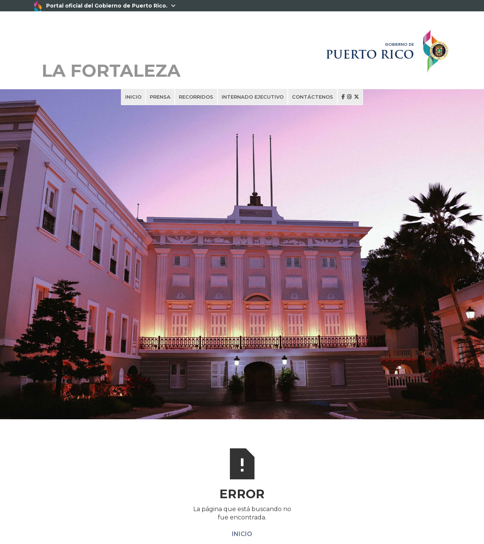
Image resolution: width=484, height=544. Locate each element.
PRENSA (160, 97)
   (350, 96)
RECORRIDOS (196, 97)
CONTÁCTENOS (312, 97)
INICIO (133, 97)
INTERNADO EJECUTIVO (253, 97)
